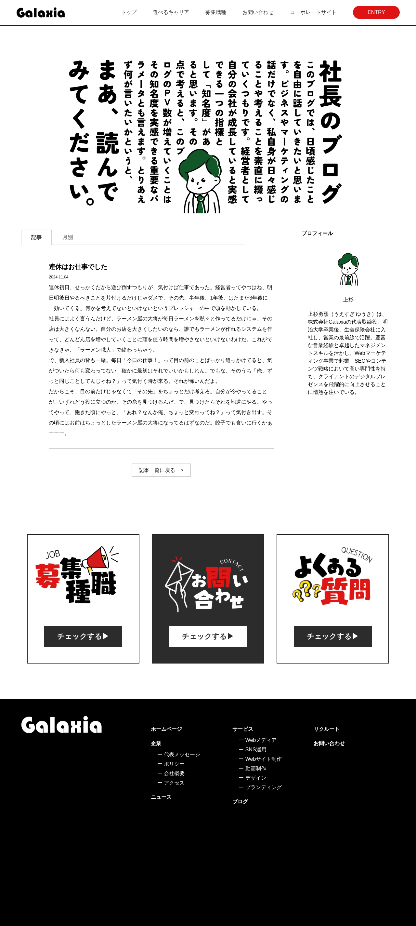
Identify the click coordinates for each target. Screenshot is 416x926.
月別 (67, 237)
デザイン (255, 778)
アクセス (174, 782)
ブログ (240, 801)
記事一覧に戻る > (161, 470)
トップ (128, 12)
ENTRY (376, 12)
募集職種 (215, 12)
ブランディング (263, 787)
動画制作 (255, 768)
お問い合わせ (258, 12)
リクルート (327, 729)
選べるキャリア (171, 12)
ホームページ (166, 729)
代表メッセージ (182, 754)
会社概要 (174, 773)
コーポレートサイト (313, 12)
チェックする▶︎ (83, 636)
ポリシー (174, 764)
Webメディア (261, 740)
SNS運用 (255, 749)
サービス (242, 729)
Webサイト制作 (263, 759)
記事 (36, 237)
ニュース (161, 797)
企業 (156, 743)
